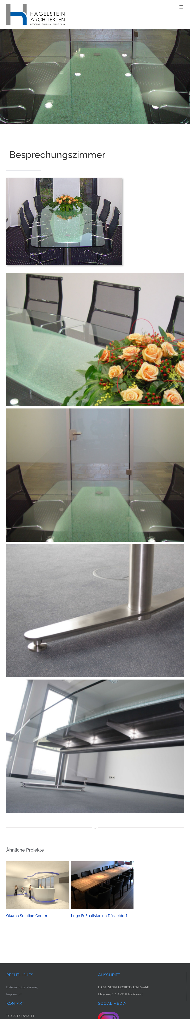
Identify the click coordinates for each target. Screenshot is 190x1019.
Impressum (14, 994)
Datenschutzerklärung (21, 987)
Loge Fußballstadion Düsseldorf (99, 916)
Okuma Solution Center (26, 916)
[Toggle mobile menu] (181, 7)
